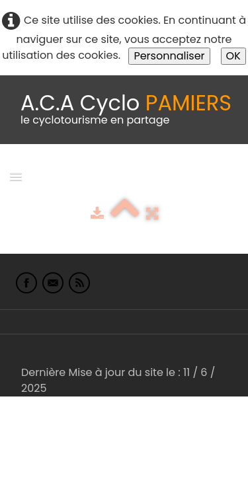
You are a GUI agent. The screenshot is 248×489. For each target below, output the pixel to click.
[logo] (126, 109)
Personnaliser (169, 55)
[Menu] (15, 176)
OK (233, 55)
